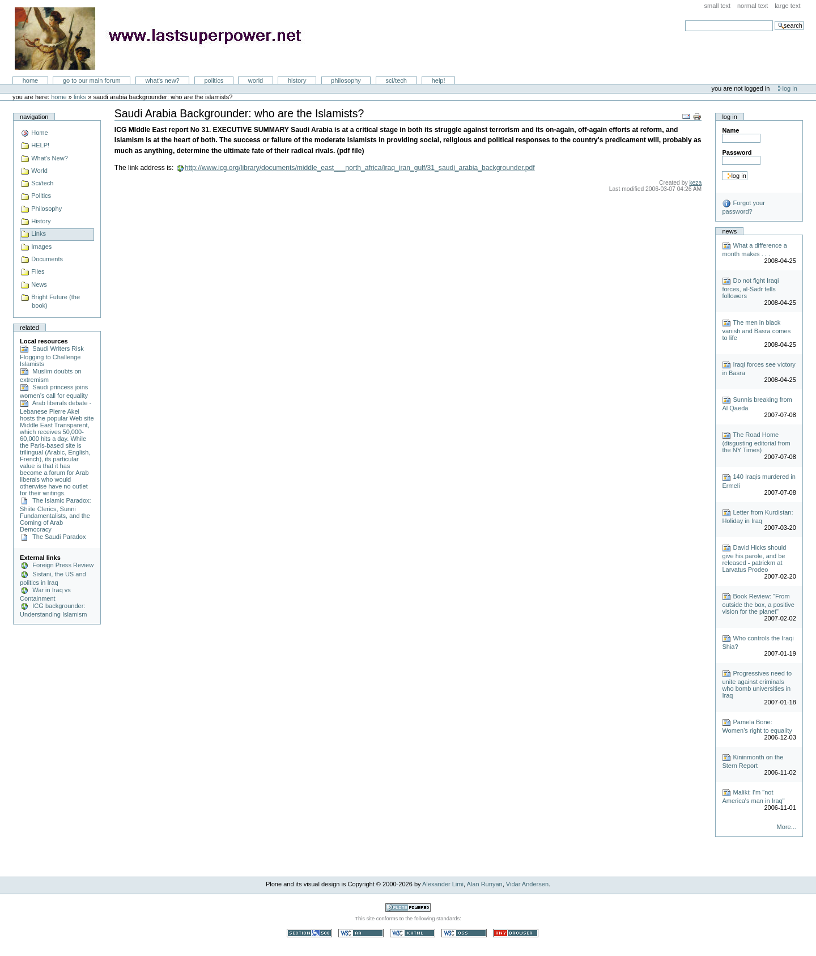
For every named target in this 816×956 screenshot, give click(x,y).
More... (786, 826)
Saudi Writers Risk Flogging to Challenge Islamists (52, 356)
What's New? (162, 80)
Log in (790, 88)
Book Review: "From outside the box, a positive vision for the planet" (758, 604)
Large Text (787, 5)
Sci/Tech (396, 80)
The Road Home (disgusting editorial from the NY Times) (756, 442)
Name (730, 130)
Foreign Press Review (57, 565)
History (297, 80)
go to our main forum (92, 80)
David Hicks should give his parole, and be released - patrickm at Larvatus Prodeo (754, 558)
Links (80, 97)
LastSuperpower (164, 38)
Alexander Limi (443, 884)
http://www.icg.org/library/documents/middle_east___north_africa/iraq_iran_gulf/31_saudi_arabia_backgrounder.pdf (360, 168)
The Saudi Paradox (53, 536)
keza (695, 183)
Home (31, 80)
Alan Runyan (485, 884)
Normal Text (752, 5)
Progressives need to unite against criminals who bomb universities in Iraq (757, 684)
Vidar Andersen (527, 884)
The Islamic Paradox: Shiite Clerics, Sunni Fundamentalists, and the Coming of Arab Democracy (55, 515)
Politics (213, 80)
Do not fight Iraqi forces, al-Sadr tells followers (750, 288)
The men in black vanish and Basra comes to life (756, 330)
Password (736, 152)
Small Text (717, 5)
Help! (438, 80)
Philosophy (346, 80)
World (255, 80)
